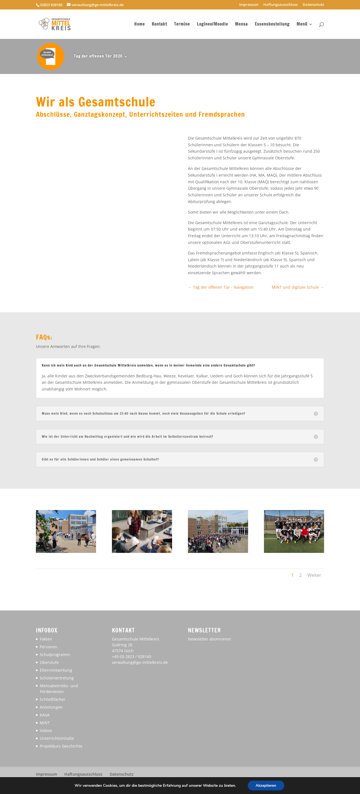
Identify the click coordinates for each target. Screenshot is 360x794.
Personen (48, 646)
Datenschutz (313, 5)
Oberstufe (49, 662)
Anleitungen (51, 707)
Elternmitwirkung (56, 670)
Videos (46, 730)
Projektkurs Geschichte (61, 746)
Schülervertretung (57, 678)
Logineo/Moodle (212, 24)
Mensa (241, 24)
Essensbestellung (272, 24)
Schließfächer (52, 699)
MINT (45, 722)
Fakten (46, 639)
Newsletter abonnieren (209, 639)
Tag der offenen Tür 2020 (98, 56)
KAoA (45, 715)
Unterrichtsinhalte (57, 738)
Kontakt (159, 24)
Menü (302, 24)
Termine (182, 24)
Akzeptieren (265, 785)
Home (139, 24)
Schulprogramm (55, 654)
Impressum (248, 5)
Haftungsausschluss (280, 5)
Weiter (314, 575)
